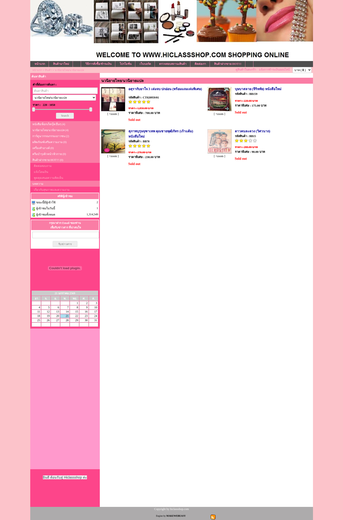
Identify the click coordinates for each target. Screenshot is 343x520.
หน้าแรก (40, 64)
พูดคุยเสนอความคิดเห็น (48, 178)
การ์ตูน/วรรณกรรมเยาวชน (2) (50, 136)
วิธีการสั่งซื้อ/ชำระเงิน (98, 64)
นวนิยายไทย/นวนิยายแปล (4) (50, 130)
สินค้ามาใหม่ (61, 64)
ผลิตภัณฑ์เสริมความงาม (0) (49, 142)
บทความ (37, 183)
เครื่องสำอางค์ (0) (43, 148)
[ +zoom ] (113, 114)
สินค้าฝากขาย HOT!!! (228, 64)
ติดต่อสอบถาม (43, 166)
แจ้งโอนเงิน (41, 172)
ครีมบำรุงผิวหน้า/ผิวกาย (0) (49, 154)
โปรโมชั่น (125, 64)
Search (65, 115)
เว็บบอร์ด (145, 64)
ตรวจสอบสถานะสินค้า (173, 64)
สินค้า (48, 70)
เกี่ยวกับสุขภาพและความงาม (52, 189)
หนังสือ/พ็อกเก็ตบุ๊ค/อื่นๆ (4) (48, 124)
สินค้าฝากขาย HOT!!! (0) (47, 160)
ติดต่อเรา (200, 64)
